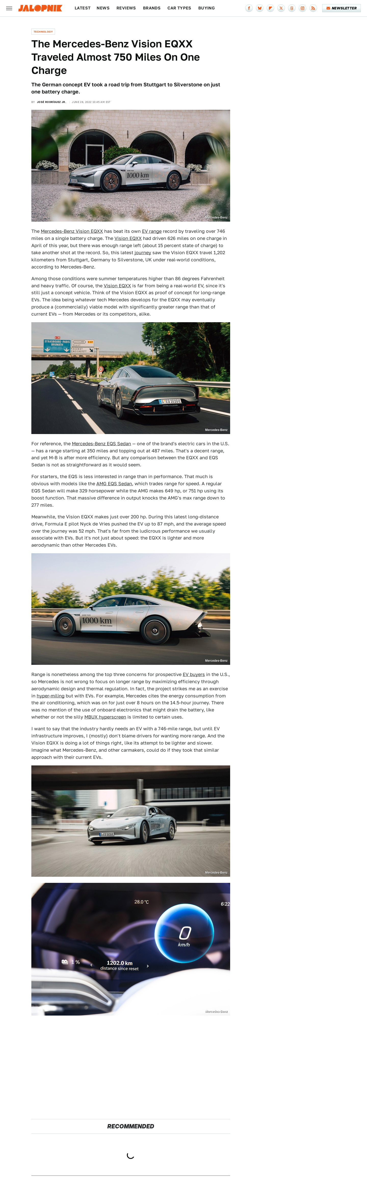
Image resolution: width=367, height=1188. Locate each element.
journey (143, 252)
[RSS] (313, 8)
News (103, 8)
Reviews (126, 8)
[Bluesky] (260, 8)
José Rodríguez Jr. (51, 101)
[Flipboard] (270, 8)
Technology (43, 31)
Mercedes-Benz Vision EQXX (72, 231)
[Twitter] (281, 8)
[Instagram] (302, 8)
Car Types (179, 8)
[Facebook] (249, 8)
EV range (152, 231)
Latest (82, 8)
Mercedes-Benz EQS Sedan (101, 443)
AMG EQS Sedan (114, 483)
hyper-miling (50, 695)
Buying (206, 8)
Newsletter (341, 8)
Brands (152, 8)
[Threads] (292, 8)
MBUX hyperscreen (105, 717)
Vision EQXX (128, 238)
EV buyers (194, 674)
